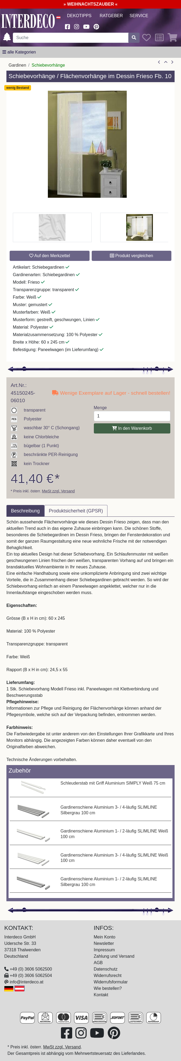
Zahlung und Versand (114, 956)
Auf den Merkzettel (49, 255)
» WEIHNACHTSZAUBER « (91, 4)
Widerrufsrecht (108, 975)
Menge (100, 407)
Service (139, 15)
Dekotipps (79, 15)
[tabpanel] (90, 641)
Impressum (104, 950)
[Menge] (132, 416)
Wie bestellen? (108, 988)
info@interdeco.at (26, 982)
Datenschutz (106, 969)
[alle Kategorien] (19, 52)
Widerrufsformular (111, 982)
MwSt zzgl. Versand (58, 491)
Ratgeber (111, 15)
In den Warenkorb (132, 428)
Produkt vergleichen (131, 255)
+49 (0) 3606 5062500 (31, 969)
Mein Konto (104, 937)
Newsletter (104, 943)
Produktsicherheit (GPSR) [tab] (76, 511)
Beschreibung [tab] (25, 511)
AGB (98, 962)
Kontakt (101, 994)
